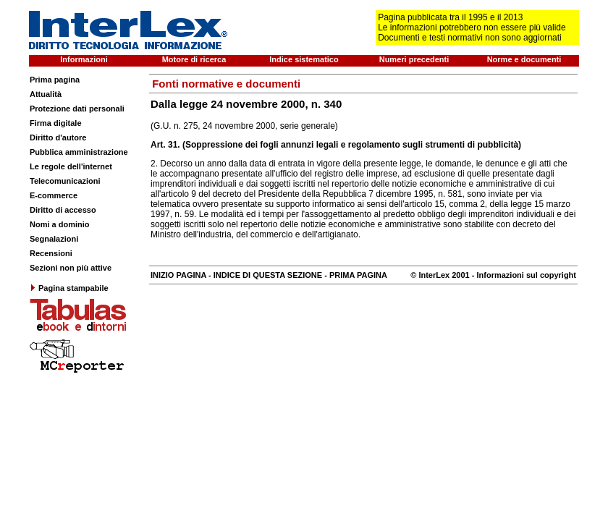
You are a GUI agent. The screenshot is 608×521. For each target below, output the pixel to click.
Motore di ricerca (194, 59)
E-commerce (53, 195)
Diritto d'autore (58, 137)
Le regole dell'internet (71, 166)
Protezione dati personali (77, 108)
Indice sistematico (303, 59)
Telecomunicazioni (65, 181)
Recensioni (51, 253)
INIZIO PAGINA (178, 275)
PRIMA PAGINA (358, 275)
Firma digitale (56, 123)
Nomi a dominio (60, 224)
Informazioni (83, 59)
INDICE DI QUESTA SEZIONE (268, 275)
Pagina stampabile (69, 288)
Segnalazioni (54, 238)
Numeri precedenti (414, 59)
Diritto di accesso (63, 210)
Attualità (46, 94)
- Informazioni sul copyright (523, 275)
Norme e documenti (524, 59)
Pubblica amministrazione (79, 152)
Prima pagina (55, 79)
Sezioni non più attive (70, 267)
